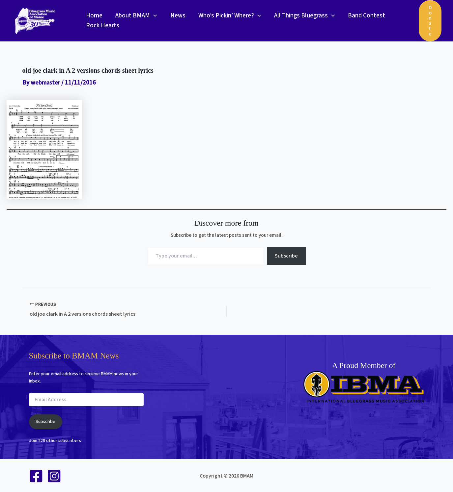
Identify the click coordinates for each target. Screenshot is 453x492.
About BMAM (135, 16)
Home (94, 15)
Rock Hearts (102, 25)
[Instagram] (54, 476)
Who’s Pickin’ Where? (227, 16)
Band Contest (363, 15)
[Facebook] (36, 476)
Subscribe (286, 255)
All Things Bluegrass (302, 16)
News (176, 15)
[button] (152, 16)
